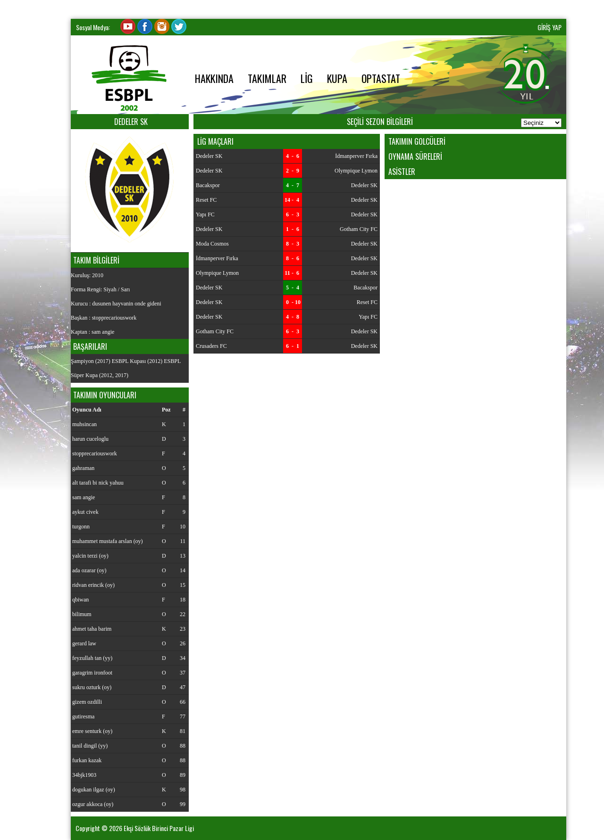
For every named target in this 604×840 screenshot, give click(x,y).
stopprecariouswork (94, 453)
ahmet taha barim (91, 629)
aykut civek (85, 512)
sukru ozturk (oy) (91, 687)
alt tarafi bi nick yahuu (98, 482)
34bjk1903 (84, 775)
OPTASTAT (380, 78)
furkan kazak (86, 760)
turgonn (81, 526)
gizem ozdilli (87, 702)
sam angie (83, 497)
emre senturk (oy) (92, 731)
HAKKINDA (214, 78)
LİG (307, 78)
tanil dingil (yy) (90, 745)
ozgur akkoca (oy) (92, 804)
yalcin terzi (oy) (90, 555)
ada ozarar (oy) (89, 570)
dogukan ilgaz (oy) (93, 789)
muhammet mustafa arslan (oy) (107, 541)
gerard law (84, 643)
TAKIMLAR (267, 78)
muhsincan (84, 424)
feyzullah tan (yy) (92, 658)
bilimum (82, 614)
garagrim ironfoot (92, 672)
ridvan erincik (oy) (93, 585)
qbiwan (80, 599)
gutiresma (83, 716)
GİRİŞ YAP (549, 27)
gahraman (83, 468)
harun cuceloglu (90, 439)
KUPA (337, 78)
